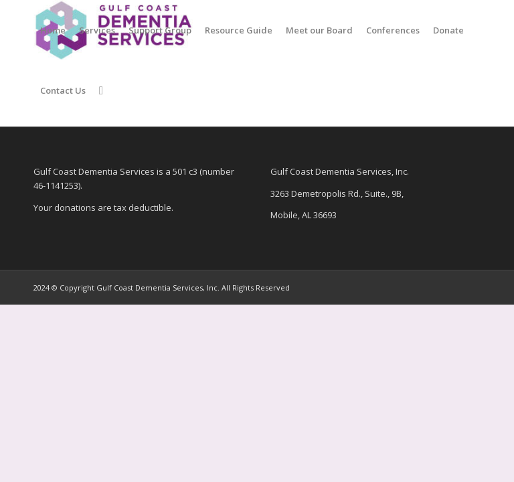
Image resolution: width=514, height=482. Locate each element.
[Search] (101, 90)
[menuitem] (52, 30)
